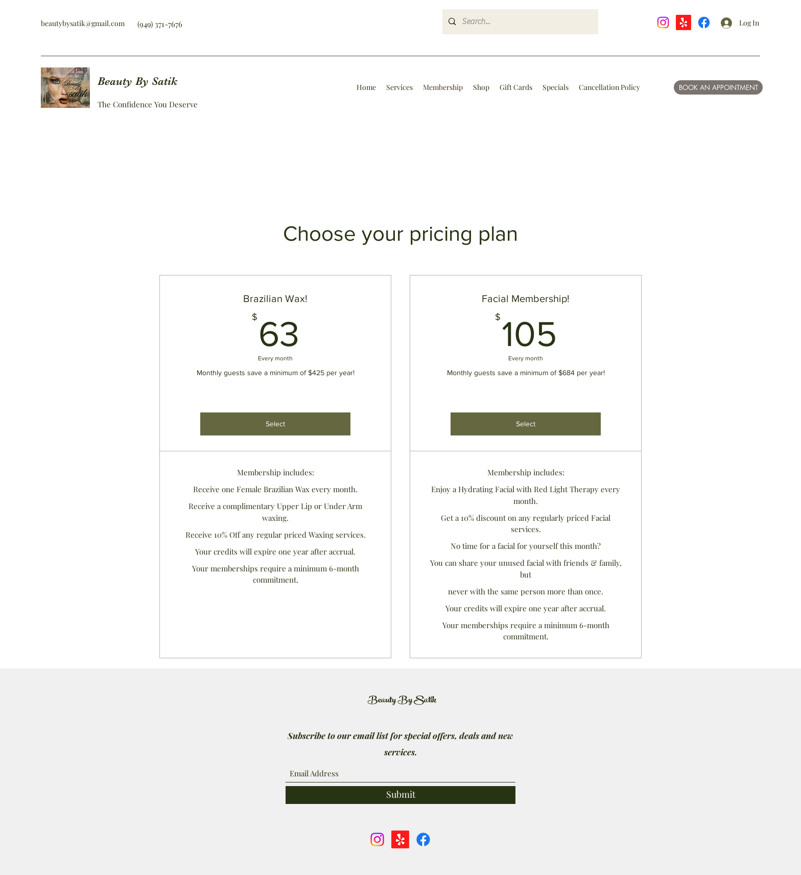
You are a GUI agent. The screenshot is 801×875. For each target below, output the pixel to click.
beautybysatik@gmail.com (83, 23)
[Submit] (400, 795)
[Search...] (519, 21)
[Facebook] (704, 22)
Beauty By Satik (137, 81)
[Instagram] (663, 22)
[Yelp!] (683, 22)
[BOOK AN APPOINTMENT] (718, 87)
